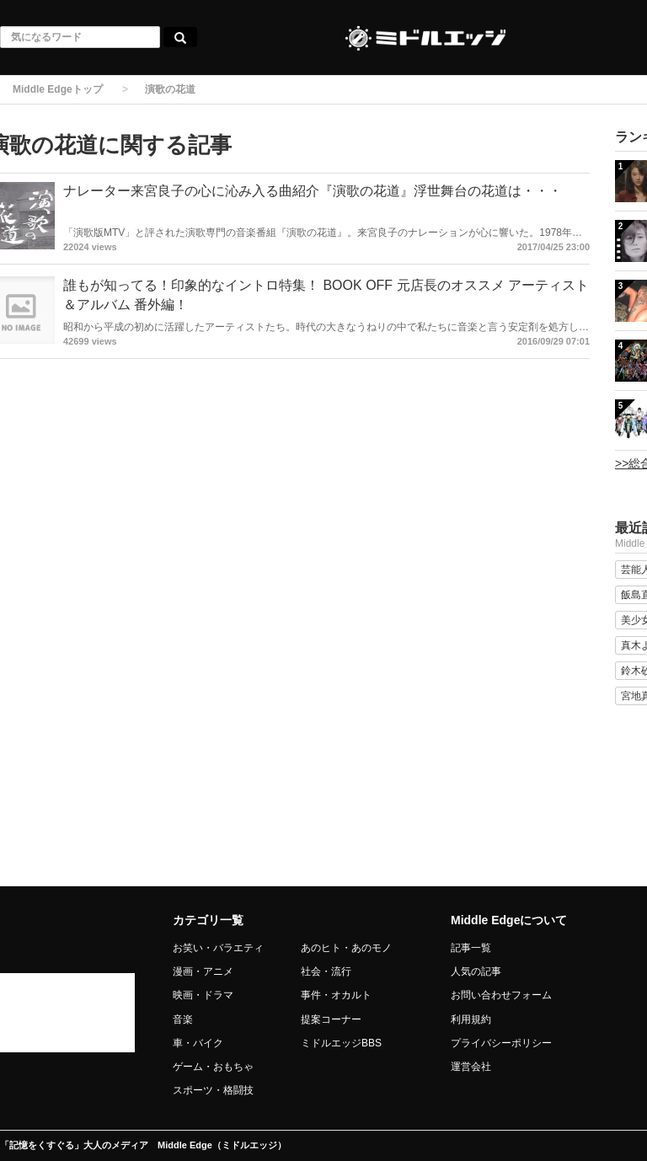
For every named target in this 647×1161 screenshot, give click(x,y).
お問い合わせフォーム (501, 995)
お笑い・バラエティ (218, 948)
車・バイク (198, 1043)
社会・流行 (326, 971)
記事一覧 (471, 948)
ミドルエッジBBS (341, 1043)
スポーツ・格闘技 (213, 1090)
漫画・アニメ (203, 971)
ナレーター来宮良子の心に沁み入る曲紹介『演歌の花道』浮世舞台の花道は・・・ (312, 191)
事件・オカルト (336, 995)
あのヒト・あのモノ (346, 948)
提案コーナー (331, 1019)
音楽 (183, 1019)
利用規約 (471, 1019)
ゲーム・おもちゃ (213, 1067)
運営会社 (471, 1067)
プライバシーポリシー (501, 1043)
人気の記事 (476, 971)
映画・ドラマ (203, 995)
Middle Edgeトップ (58, 89)
